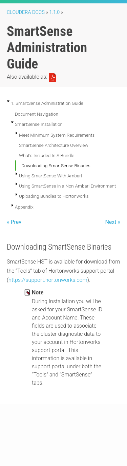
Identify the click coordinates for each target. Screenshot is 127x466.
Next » (112, 222)
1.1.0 (54, 12)
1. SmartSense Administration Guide (47, 103)
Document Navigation (36, 114)
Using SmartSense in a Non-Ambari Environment (67, 186)
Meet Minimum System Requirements (56, 135)
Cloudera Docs (26, 12)
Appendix (24, 207)
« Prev (14, 222)
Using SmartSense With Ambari (50, 175)
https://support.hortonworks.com (47, 280)
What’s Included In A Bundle (46, 155)
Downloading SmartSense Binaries (55, 165)
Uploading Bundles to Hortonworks (54, 196)
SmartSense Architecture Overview (53, 145)
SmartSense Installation (39, 124)
